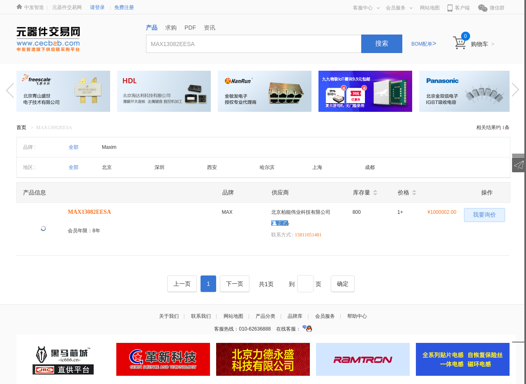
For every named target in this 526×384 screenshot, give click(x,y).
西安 (212, 167)
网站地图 (430, 8)
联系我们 (201, 316)
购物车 (483, 44)
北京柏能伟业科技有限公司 (300, 212)
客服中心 (366, 8)
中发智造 (34, 7)
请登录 (97, 7)
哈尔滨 (267, 167)
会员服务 (399, 8)
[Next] (234, 283)
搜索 (381, 43)
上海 (317, 167)
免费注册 (124, 7)
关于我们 (169, 316)
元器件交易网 (67, 7)
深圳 (159, 167)
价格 (403, 192)
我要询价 (484, 215)
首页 (21, 127)
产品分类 (265, 316)
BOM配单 (423, 44)
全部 (73, 147)
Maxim (109, 147)
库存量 (361, 192)
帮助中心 (357, 316)
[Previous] (182, 283)
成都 (370, 167)
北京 (107, 167)
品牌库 (295, 316)
